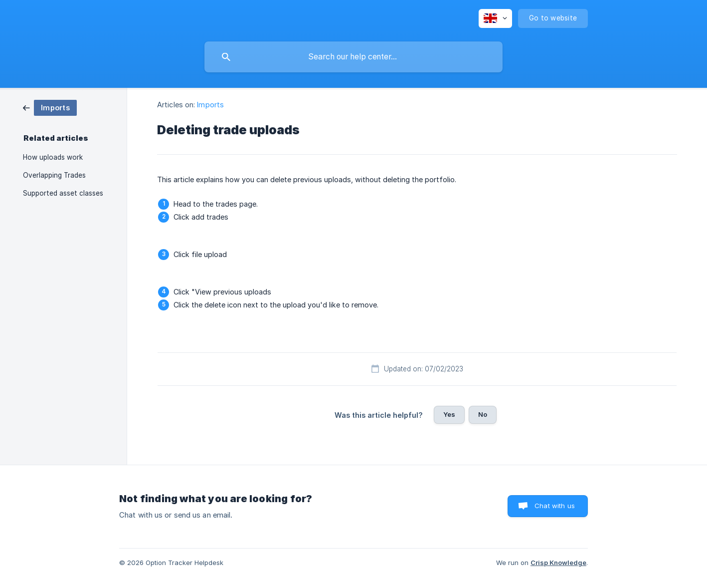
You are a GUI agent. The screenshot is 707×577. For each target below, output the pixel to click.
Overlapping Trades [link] (54, 175)
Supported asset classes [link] (63, 193)
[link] (50, 107)
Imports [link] (210, 104)
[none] (495, 18)
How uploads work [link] (53, 157)
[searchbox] (353, 56)
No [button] (482, 414)
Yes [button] (449, 414)
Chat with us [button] (554, 506)
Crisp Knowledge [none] (558, 563)
